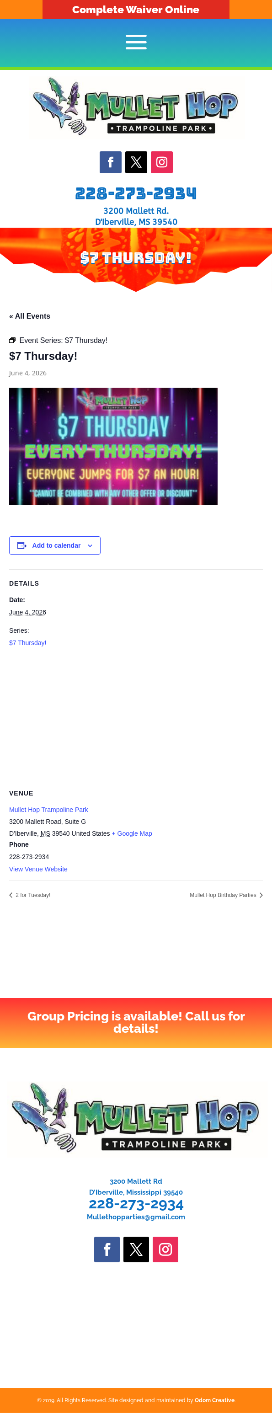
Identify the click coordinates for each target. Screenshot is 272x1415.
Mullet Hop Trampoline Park (48, 809)
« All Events (29, 316)
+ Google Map (132, 833)
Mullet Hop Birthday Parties (224, 895)
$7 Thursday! (27, 642)
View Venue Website (38, 869)
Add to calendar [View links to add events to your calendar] (56, 545)
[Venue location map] (136, 720)
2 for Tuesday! (32, 895)
